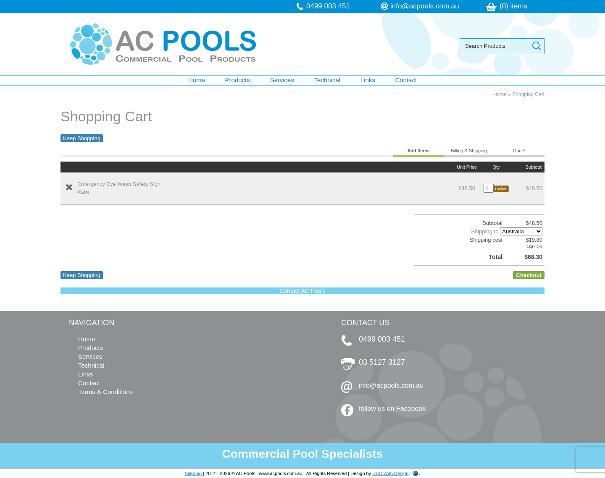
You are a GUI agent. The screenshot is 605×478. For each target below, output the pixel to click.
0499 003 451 (328, 6)
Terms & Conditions (105, 391)
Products (237, 80)
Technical (327, 80)
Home (196, 80)
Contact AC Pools (302, 290)
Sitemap (193, 473)
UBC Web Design (390, 473)
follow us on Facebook (392, 408)
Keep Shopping (81, 138)
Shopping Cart (528, 94)
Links (367, 80)
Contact (406, 80)
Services (282, 80)
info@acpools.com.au (424, 6)
